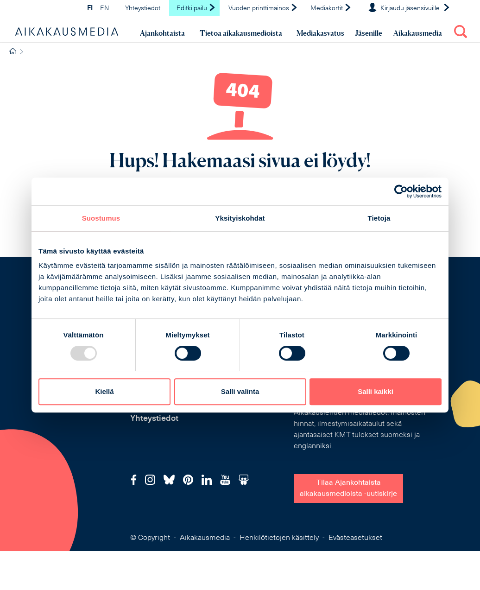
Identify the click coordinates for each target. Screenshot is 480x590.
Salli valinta (240, 391)
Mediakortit (331, 8)
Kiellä (104, 391)
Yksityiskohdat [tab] (240, 218)
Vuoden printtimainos (263, 8)
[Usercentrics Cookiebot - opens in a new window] (401, 191)
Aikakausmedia (417, 33)
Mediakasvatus (320, 33)
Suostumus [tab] (101, 218)
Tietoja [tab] (379, 218)
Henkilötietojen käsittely (279, 538)
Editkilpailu (196, 8)
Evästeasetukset (355, 538)
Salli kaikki (375, 391)
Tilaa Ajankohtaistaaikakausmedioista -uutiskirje (348, 488)
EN (104, 8)
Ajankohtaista (162, 33)
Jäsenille (368, 33)
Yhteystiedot (142, 8)
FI (90, 8)
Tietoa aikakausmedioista (241, 33)
